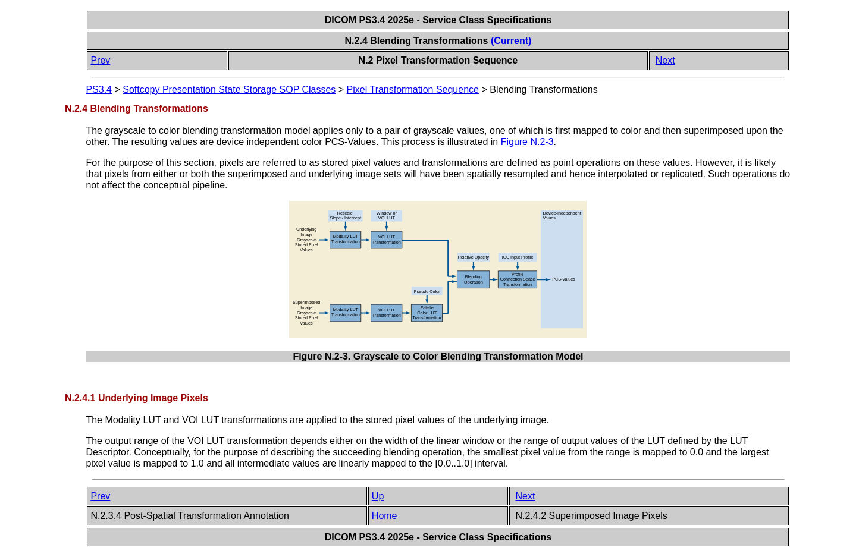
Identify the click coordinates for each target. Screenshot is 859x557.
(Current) (511, 41)
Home (384, 516)
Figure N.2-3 (527, 142)
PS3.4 (99, 89)
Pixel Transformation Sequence (413, 89)
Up (378, 496)
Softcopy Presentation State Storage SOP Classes (229, 89)
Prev (100, 60)
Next (665, 60)
